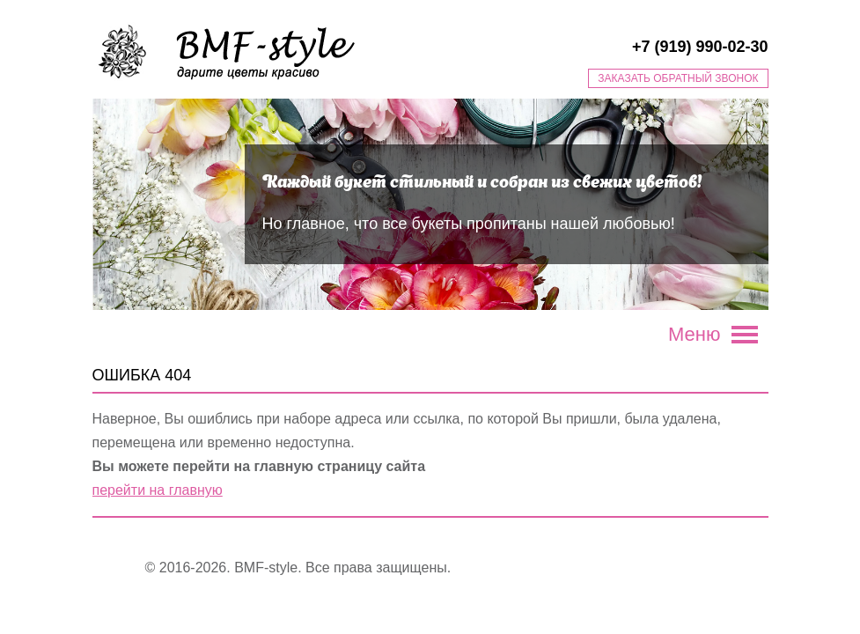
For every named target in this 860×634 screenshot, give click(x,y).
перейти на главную (157, 490)
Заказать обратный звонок (678, 78)
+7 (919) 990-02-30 (700, 46)
